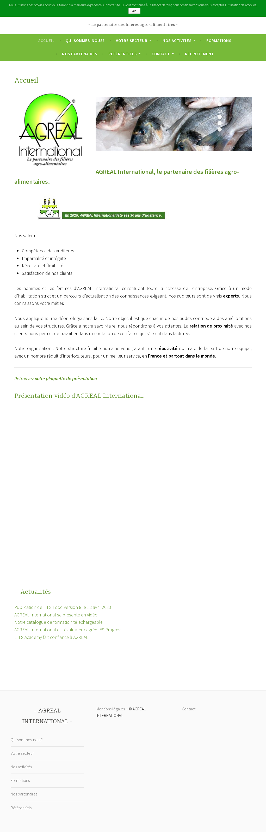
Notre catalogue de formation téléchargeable (58, 622)
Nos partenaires (79, 53)
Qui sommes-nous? (85, 40)
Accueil (46, 40)
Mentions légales (110, 708)
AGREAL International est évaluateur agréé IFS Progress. (68, 630)
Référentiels (122, 53)
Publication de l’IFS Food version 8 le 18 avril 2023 (62, 607)
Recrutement (199, 53)
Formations (218, 40)
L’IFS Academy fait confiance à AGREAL (51, 637)
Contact (161, 53)
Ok (134, 11)
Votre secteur (131, 40)
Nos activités (177, 40)
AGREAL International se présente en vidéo (55, 615)
